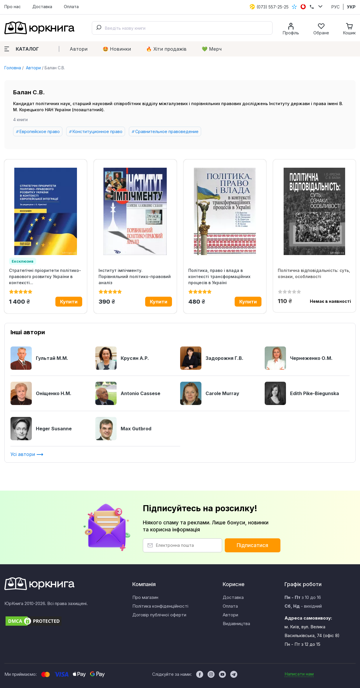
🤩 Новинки (117, 49)
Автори (78, 49)
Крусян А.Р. (122, 358)
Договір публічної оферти (159, 615)
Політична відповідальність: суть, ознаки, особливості (314, 273)
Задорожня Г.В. (211, 358)
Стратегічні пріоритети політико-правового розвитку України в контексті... (45, 276)
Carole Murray (209, 393)
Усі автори (26, 454)
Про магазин (145, 597)
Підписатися (252, 545)
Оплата (71, 6)
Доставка (42, 6)
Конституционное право (97, 131)
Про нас (12, 6)
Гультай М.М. (39, 358)
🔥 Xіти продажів (166, 49)
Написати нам (299, 674)
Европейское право (40, 131)
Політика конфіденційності (160, 606)
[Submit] (98, 28)
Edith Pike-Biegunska (302, 393)
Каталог (21, 49)
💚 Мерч (212, 49)
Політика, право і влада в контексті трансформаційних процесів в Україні (219, 276)
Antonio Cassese (127, 393)
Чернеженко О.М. (299, 358)
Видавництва (236, 623)
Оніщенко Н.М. (40, 393)
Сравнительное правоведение (167, 131)
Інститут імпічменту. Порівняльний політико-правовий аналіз (135, 276)
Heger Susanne (41, 428)
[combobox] (182, 28)
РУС (335, 6)
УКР (351, 6)
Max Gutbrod (123, 428)
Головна (12, 67)
